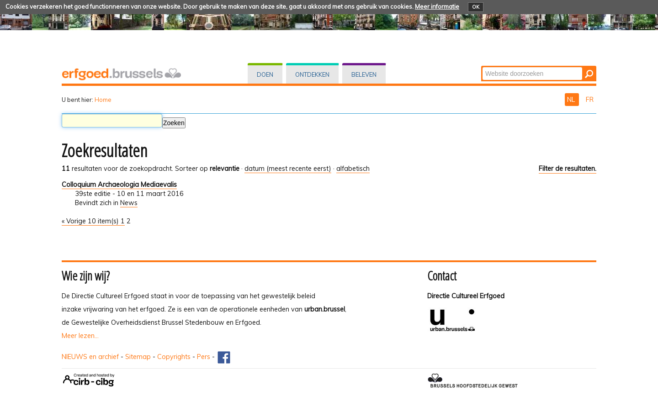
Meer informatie (437, 6)
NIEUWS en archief (90, 357)
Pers (203, 357)
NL (572, 99)
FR (590, 99)
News (129, 203)
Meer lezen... (80, 336)
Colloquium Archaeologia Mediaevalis (119, 184)
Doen (265, 74)
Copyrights (174, 357)
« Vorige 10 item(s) (91, 221)
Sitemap (138, 357)
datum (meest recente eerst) (287, 168)
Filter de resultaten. (567, 168)
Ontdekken (312, 74)
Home (103, 99)
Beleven (364, 74)
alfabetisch (353, 168)
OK (475, 7)
